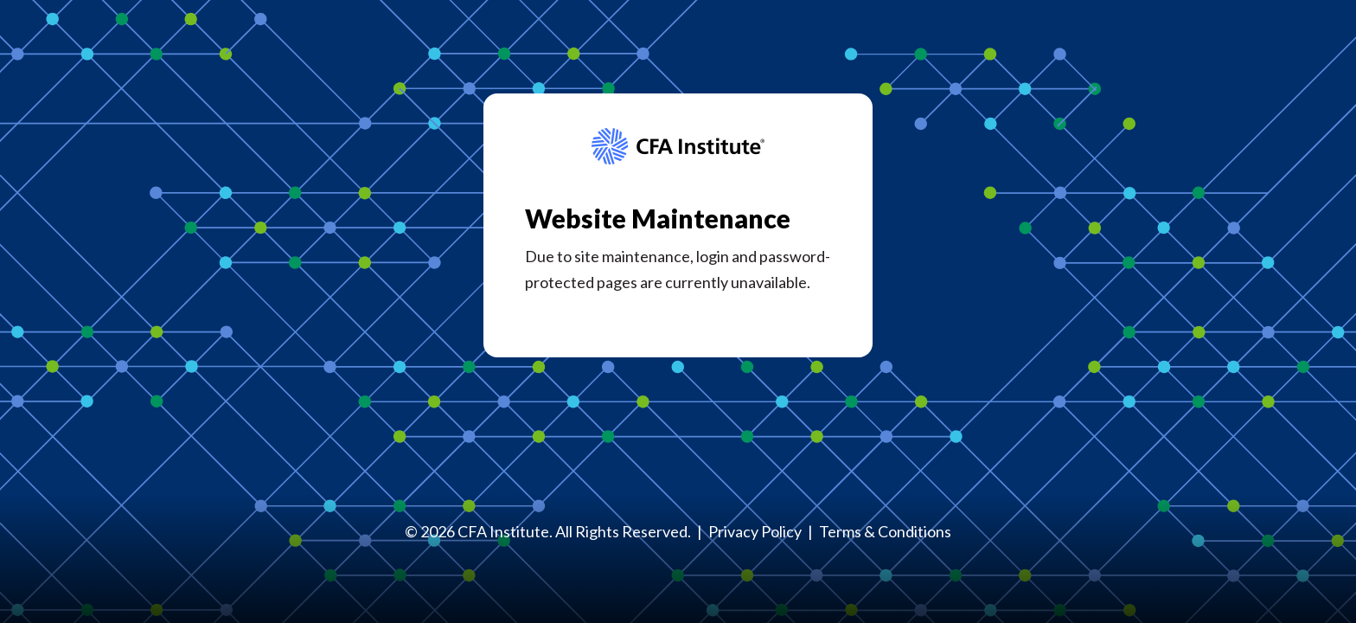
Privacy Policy (755, 531)
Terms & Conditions (885, 531)
